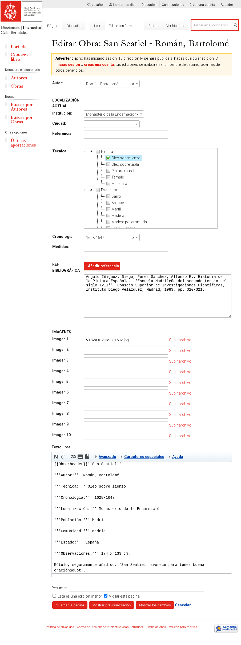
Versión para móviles (183, 635)
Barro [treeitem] (112, 196)
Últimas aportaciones (23, 142)
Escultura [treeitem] (105, 190)
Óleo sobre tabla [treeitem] (121, 164)
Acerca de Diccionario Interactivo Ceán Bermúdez (110, 635)
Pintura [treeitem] (103, 151)
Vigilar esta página (124, 604)
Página (52, 26)
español (97, 5)
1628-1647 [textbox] (110, 237)
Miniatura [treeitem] (116, 183)
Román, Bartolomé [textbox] (110, 84)
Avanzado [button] (107, 465)
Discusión (149, 5)
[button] (56, 464)
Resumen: (59, 596)
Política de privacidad (60, 635)
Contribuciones (173, 5)
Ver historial (175, 26)
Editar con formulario (124, 26)
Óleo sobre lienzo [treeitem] (122, 158)
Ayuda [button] (177, 465)
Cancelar (183, 613)
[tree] (150, 188)
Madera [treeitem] (114, 215)
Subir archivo (179, 348)
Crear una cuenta (202, 5)
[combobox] (111, 83)
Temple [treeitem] (114, 177)
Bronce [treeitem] (114, 203)
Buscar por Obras (22, 119)
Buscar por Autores (22, 106)
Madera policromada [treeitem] (125, 222)
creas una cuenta (99, 64)
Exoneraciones (156, 635)
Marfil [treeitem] (112, 209)
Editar (153, 26)
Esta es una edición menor (80, 604)
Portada (18, 46)
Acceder (226, 5)
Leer (97, 26)
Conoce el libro (21, 57)
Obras (17, 86)
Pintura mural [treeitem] (119, 171)
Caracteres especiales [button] (144, 465)
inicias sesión (67, 64)
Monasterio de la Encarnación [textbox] (112, 114)
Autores (19, 78)
